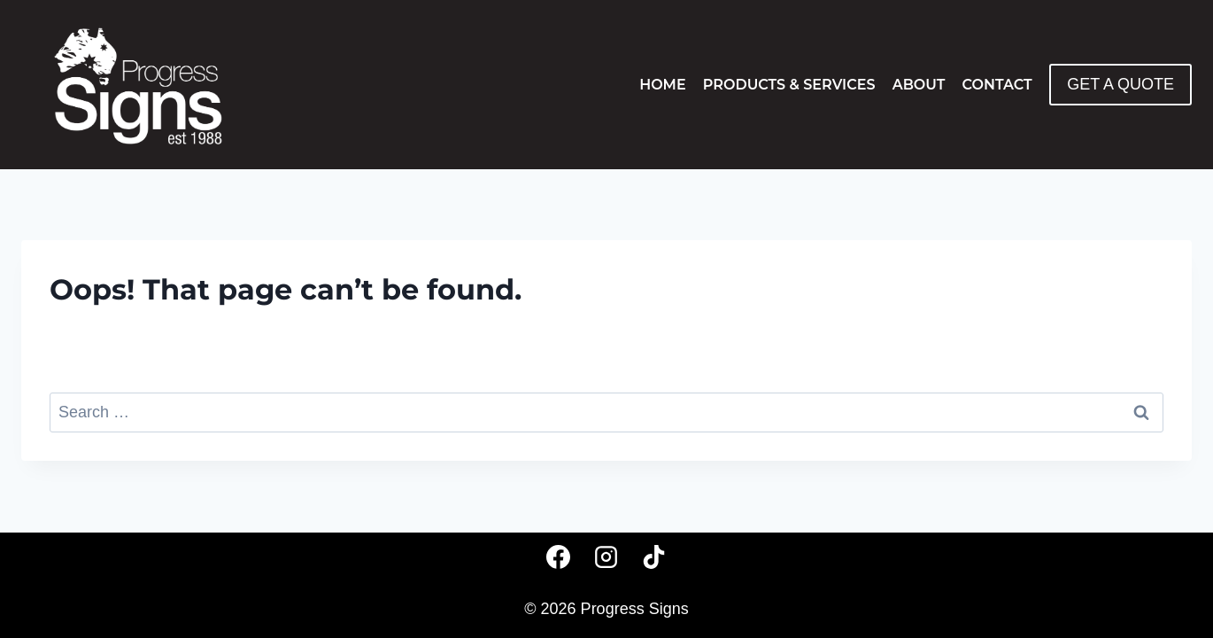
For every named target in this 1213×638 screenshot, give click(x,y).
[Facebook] (559, 556)
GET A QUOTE (1120, 84)
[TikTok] (654, 556)
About (919, 84)
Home (662, 84)
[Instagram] (606, 556)
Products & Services (789, 84)
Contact (997, 84)
